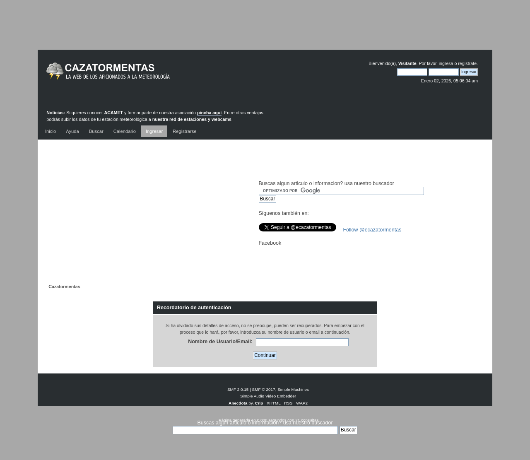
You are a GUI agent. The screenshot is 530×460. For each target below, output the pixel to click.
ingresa (446, 63)
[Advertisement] (265, 31)
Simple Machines (293, 389)
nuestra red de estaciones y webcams (191, 119)
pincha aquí (209, 112)
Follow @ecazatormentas (372, 230)
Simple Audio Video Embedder (268, 396)
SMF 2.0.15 (238, 389)
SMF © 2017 (263, 389)
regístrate (467, 63)
